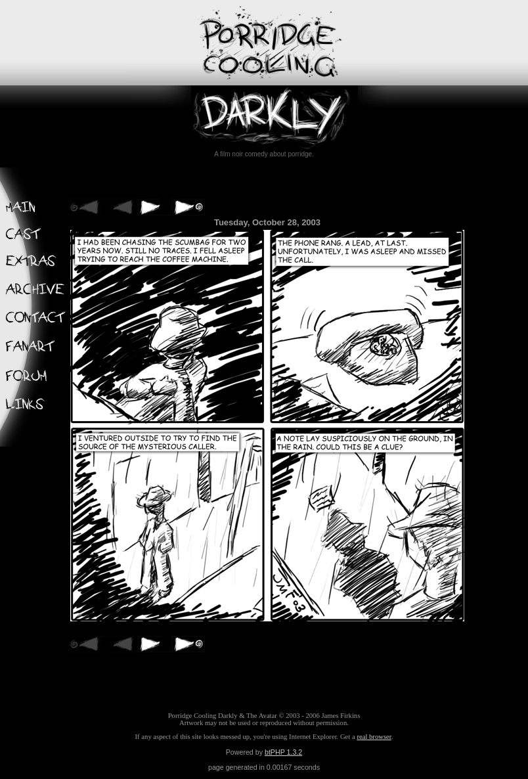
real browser (374, 736)
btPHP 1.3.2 (283, 752)
